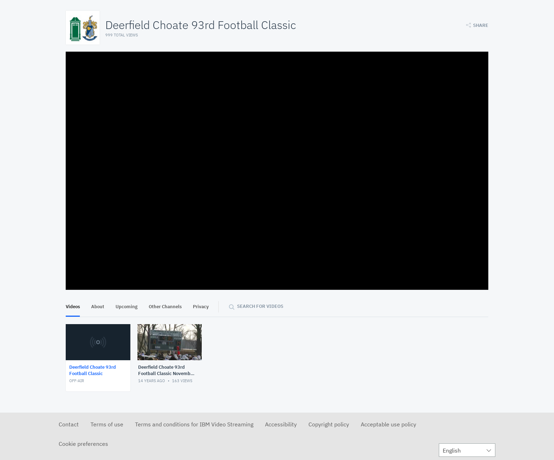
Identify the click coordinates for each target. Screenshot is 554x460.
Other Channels (165, 307)
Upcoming (126, 307)
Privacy (201, 307)
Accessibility (281, 424)
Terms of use (106, 424)
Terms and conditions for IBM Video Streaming (194, 424)
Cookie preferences (83, 443)
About (97, 307)
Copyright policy (328, 424)
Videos (73, 307)
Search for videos (260, 306)
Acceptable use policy (388, 424)
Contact (69, 424)
